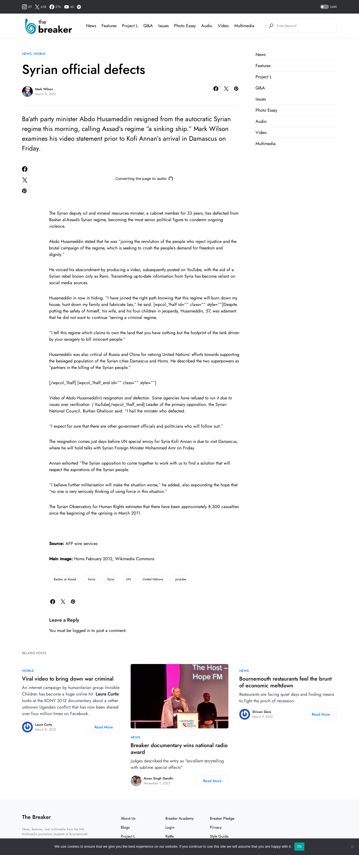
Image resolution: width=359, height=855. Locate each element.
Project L (264, 77)
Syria (110, 579)
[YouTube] (69, 6)
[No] (352, 846)
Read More (104, 727)
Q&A (260, 88)
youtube (180, 579)
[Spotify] (79, 6)
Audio (261, 121)
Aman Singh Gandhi (158, 778)
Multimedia (266, 143)
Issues (261, 99)
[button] (328, 7)
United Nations (153, 579)
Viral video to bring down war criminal (68, 678)
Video (261, 132)
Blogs (125, 827)
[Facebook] (55, 6)
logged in (81, 630)
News (27, 53)
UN (128, 579)
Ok (299, 846)
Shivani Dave (261, 711)
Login (169, 827)
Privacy (216, 827)
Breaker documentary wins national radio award (179, 749)
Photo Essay (266, 110)
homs (91, 579)
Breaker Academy (179, 818)
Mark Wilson (44, 89)
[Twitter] (40, 6)
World (39, 53)
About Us (128, 818)
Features (263, 65)
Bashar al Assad (65, 579)
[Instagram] (27, 6)
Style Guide (219, 836)
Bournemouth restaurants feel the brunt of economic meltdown (285, 682)
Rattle (169, 836)
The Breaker (36, 817)
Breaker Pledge (222, 818)
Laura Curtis (43, 724)
